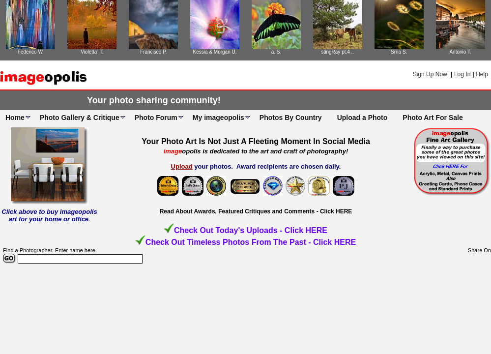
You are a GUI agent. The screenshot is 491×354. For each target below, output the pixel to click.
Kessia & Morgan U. (215, 52)
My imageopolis (218, 117)
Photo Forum (156, 117)
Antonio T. (460, 52)
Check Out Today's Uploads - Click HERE (250, 230)
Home (15, 117)
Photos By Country (291, 117)
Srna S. (399, 52)
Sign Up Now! (431, 74)
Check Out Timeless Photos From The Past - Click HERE (250, 242)
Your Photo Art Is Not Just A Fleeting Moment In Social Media (256, 141)
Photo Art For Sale (432, 117)
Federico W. (31, 52)
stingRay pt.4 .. (337, 52)
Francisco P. (153, 52)
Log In (462, 74)
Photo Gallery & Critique (79, 117)
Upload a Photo (362, 117)
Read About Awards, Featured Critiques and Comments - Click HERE (256, 211)
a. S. (276, 52)
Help (482, 74)
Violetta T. (92, 52)
